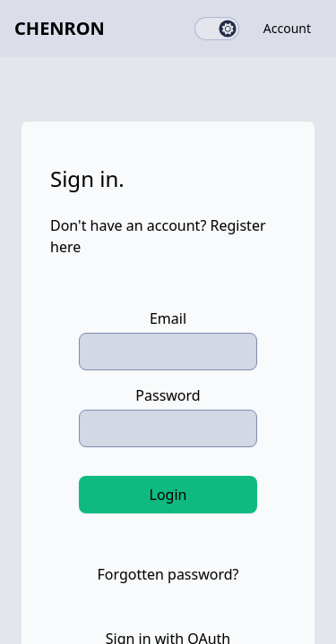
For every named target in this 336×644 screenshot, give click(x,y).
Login (168, 494)
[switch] (216, 28)
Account (287, 28)
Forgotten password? (167, 574)
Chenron (59, 28)
